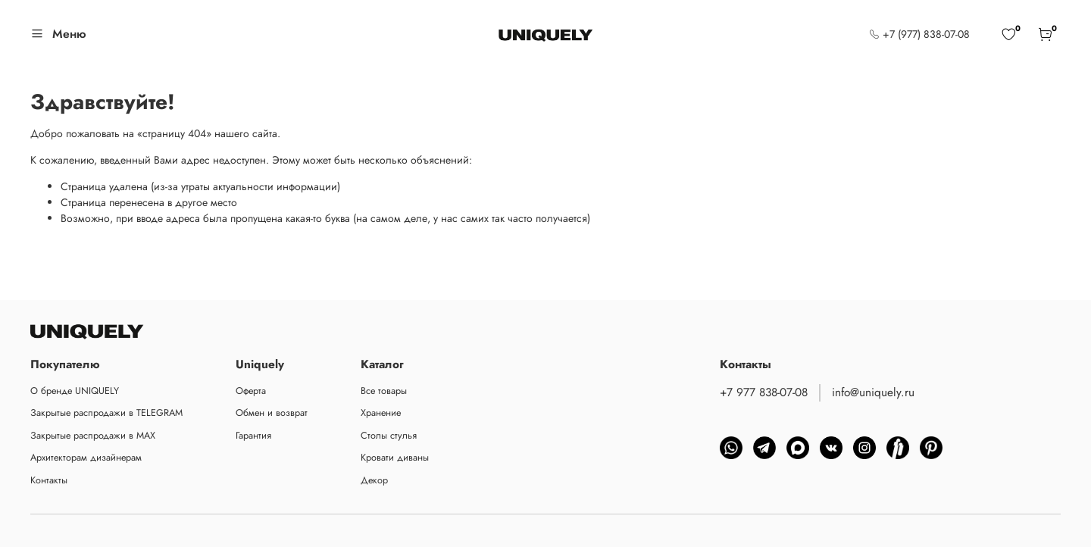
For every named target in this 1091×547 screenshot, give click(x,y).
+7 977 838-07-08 (764, 392)
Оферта (251, 391)
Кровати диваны (395, 457)
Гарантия (253, 435)
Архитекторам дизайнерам (86, 457)
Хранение (381, 413)
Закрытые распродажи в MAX (92, 435)
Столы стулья (389, 435)
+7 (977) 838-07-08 (919, 34)
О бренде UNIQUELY (74, 391)
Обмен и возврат (272, 413)
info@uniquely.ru (873, 392)
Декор (374, 480)
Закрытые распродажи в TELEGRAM (106, 413)
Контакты (48, 480)
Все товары (384, 391)
